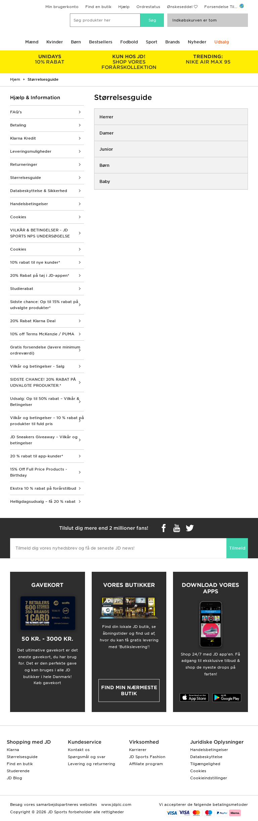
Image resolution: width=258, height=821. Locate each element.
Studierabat (21, 288)
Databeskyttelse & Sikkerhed (38, 190)
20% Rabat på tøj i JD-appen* (39, 275)
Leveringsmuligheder (30, 151)
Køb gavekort (47, 682)
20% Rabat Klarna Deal (32, 321)
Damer (106, 133)
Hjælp (124, 6)
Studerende (18, 771)
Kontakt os (79, 749)
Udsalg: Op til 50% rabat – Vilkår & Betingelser (44, 401)
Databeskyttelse (206, 756)
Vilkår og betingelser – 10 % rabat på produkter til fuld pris (47, 420)
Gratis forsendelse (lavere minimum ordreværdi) (45, 350)
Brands (172, 41)
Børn (76, 41)
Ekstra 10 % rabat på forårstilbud (43, 488)
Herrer (106, 116)
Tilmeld (237, 548)
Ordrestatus (148, 6)
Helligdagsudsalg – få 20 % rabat (43, 501)
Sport (151, 41)
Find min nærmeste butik (129, 690)
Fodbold (129, 41)
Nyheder (197, 41)
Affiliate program (146, 763)
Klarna (13, 749)
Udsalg (221, 41)
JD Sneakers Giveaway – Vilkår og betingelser (44, 440)
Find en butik (98, 6)
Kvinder (54, 41)
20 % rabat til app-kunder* (36, 456)
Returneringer (23, 164)
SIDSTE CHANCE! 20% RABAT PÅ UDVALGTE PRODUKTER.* (43, 382)
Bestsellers (100, 41)
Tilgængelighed (205, 763)
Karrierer (137, 749)
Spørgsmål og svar (86, 756)
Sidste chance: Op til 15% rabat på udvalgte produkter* (44, 304)
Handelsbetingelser (29, 203)
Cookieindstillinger (208, 778)
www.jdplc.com (115, 804)
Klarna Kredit (23, 138)
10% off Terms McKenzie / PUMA (42, 334)
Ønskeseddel (179, 6)
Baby (104, 181)
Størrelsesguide (25, 177)
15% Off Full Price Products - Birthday (38, 472)
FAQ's (16, 112)
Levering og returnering (91, 763)
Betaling (18, 125)
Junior (106, 149)
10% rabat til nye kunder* (35, 262)
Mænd (31, 41)
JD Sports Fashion (147, 756)
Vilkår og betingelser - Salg (37, 366)
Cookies (18, 217)
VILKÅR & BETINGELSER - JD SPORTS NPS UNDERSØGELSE (40, 233)
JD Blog (14, 778)
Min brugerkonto (62, 6)
